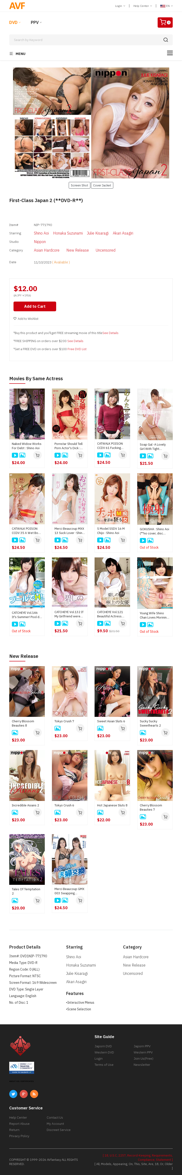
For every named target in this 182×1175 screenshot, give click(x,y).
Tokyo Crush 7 (64, 721)
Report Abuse (19, 1123)
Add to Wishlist (26, 318)
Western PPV (143, 1052)
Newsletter (142, 1064)
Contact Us (55, 1117)
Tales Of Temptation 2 (26, 891)
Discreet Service (59, 1129)
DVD (13, 22)
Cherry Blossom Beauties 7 (151, 807)
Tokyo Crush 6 (64, 805)
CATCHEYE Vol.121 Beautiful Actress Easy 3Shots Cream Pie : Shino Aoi (110, 614)
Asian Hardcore (46, 250)
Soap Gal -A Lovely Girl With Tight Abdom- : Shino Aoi (153, 446)
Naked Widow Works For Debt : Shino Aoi (26, 446)
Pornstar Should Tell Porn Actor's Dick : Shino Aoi (68, 446)
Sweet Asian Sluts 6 (111, 721)
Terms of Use (104, 1064)
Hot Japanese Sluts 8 (112, 805)
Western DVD (104, 1052)
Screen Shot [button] (79, 185)
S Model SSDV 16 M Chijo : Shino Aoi (111, 530)
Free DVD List (77, 349)
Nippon (40, 241)
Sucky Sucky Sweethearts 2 (150, 723)
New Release (77, 250)
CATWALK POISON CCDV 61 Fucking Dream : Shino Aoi (110, 445)
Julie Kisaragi (98, 233)
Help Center (142, 6)
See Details (110, 333)
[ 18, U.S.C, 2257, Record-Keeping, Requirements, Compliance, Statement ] (138, 1157)
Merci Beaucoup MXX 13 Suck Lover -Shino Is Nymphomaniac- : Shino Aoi (69, 530)
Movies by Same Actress (36, 378)
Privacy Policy (19, 1136)
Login (120, 6)
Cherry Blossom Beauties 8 (23, 723)
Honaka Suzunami (68, 233)
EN (166, 6)
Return (14, 1129)
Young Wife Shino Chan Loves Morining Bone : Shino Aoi (154, 615)
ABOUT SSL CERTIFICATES (21, 1081)
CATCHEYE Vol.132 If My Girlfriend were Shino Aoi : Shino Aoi (69, 614)
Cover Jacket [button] (102, 185)
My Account (55, 1123)
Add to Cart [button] (35, 306)
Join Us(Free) (143, 1058)
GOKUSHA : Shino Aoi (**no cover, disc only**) (154, 531)
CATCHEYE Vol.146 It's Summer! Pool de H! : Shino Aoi (26, 614)
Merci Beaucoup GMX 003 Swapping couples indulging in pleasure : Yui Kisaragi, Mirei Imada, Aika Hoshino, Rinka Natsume (69, 891)
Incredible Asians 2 (25, 805)
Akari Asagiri (123, 233)
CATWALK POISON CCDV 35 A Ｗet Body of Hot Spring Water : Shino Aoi (26, 530)
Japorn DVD (103, 1046)
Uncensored (105, 250)
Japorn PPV (142, 1046)
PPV (35, 22)
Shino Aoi (41, 233)
